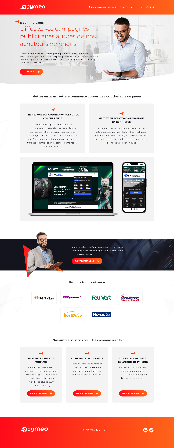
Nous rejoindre (148, 11)
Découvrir (29, 72)
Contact (150, 7)
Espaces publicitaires (103, 11)
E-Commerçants (97, 7)
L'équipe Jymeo (148, 3)
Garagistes (113, 7)
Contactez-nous (84, 261)
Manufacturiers (127, 7)
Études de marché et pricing (106, 3)
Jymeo (141, 7)
